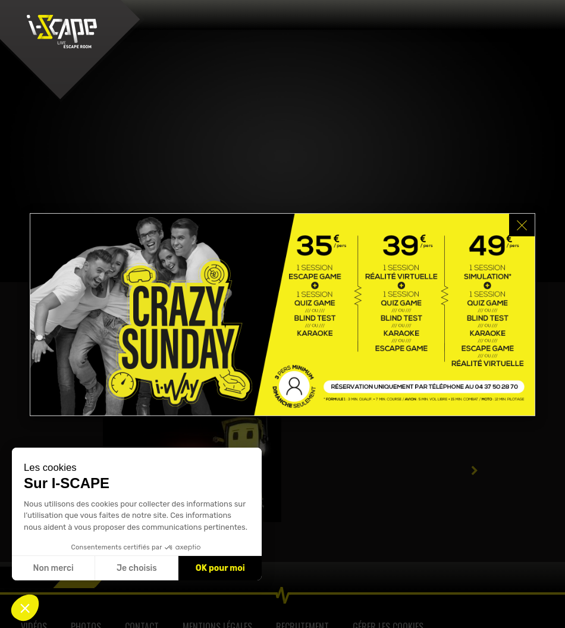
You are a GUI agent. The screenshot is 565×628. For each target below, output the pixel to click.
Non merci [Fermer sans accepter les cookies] (53, 568)
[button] (25, 607)
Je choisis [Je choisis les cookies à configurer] (137, 568)
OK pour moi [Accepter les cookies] (220, 568)
